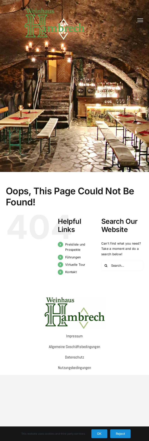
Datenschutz (74, 357)
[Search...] (122, 265)
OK (99, 434)
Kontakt (71, 272)
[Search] (106, 265)
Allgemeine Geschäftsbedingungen (74, 346)
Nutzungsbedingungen (74, 367)
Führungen (73, 257)
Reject (120, 434)
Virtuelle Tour (75, 265)
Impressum (74, 336)
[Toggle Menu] (140, 20)
